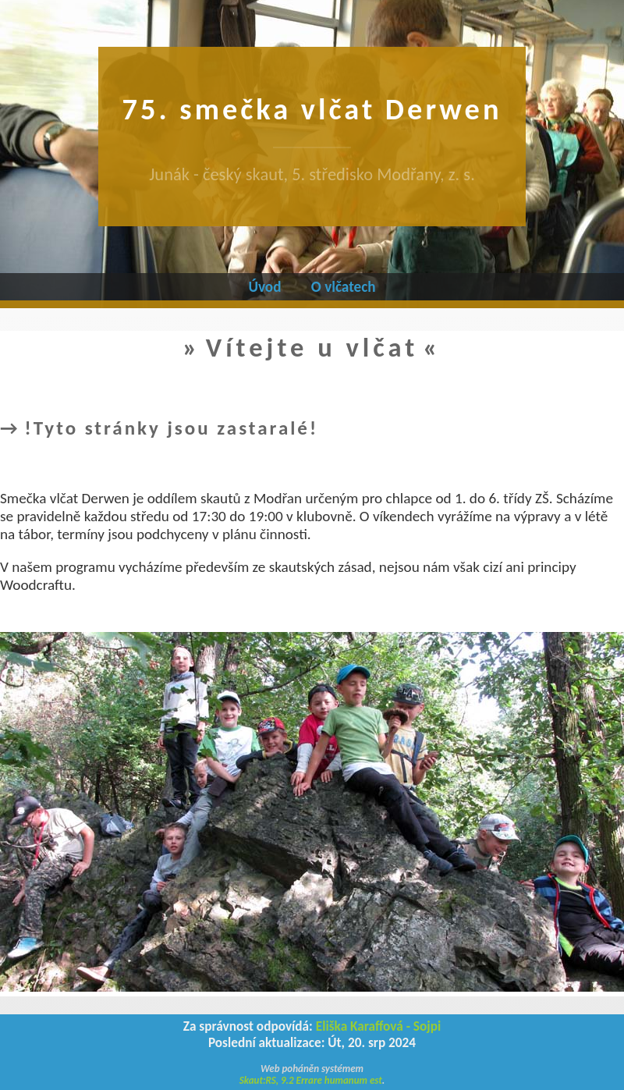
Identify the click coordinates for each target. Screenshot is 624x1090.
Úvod (264, 287)
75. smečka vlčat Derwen (312, 109)
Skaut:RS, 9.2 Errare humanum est (310, 1080)
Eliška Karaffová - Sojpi (378, 1026)
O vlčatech (343, 287)
